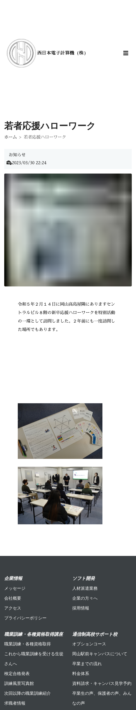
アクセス (12, 608)
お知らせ (17, 155)
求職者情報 (14, 703)
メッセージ (14, 588)
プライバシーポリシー (25, 618)
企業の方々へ (85, 598)
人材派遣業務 (85, 588)
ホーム (10, 137)
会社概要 (12, 598)
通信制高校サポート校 (94, 634)
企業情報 (13, 578)
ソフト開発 (83, 578)
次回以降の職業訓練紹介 (27, 693)
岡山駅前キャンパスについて (99, 654)
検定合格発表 (17, 673)
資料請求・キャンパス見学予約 (101, 683)
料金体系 (80, 673)
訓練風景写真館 (19, 683)
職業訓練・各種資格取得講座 (33, 634)
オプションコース (89, 644)
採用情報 (80, 608)
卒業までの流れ (87, 663)
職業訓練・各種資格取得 (27, 644)
